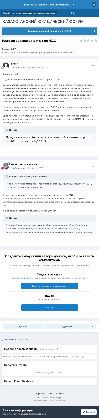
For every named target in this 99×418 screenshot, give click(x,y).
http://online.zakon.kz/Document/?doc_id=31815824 (58, 119)
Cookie (60, 393)
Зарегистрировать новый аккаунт (49, 286)
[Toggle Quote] (7, 130)
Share (23, 326)
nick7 (13, 49)
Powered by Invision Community (49, 400)
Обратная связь (44, 393)
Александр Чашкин (24, 164)
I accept (89, 412)
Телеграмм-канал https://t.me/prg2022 (47, 4)
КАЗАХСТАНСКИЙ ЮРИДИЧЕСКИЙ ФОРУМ (43, 21)
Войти (49, 307)
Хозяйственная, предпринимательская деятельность (49, 52)
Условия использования (33, 414)
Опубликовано (27, 67)
